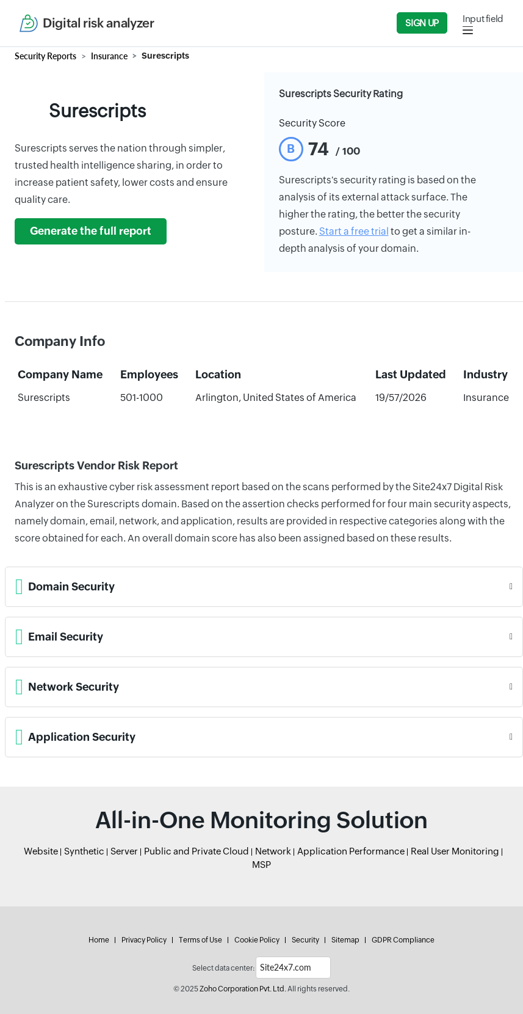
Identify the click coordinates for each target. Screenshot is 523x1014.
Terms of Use (200, 940)
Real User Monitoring (455, 851)
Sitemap (345, 940)
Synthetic (84, 851)
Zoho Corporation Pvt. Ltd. (243, 989)
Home (98, 940)
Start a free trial (354, 231)
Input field (483, 18)
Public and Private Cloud (196, 851)
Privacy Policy (144, 940)
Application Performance (351, 851)
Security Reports (45, 56)
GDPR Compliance (403, 940)
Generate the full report (90, 231)
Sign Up (421, 23)
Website (41, 851)
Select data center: (223, 968)
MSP (261, 864)
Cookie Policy (257, 940)
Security (305, 940)
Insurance (109, 56)
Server (124, 851)
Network (273, 851)
